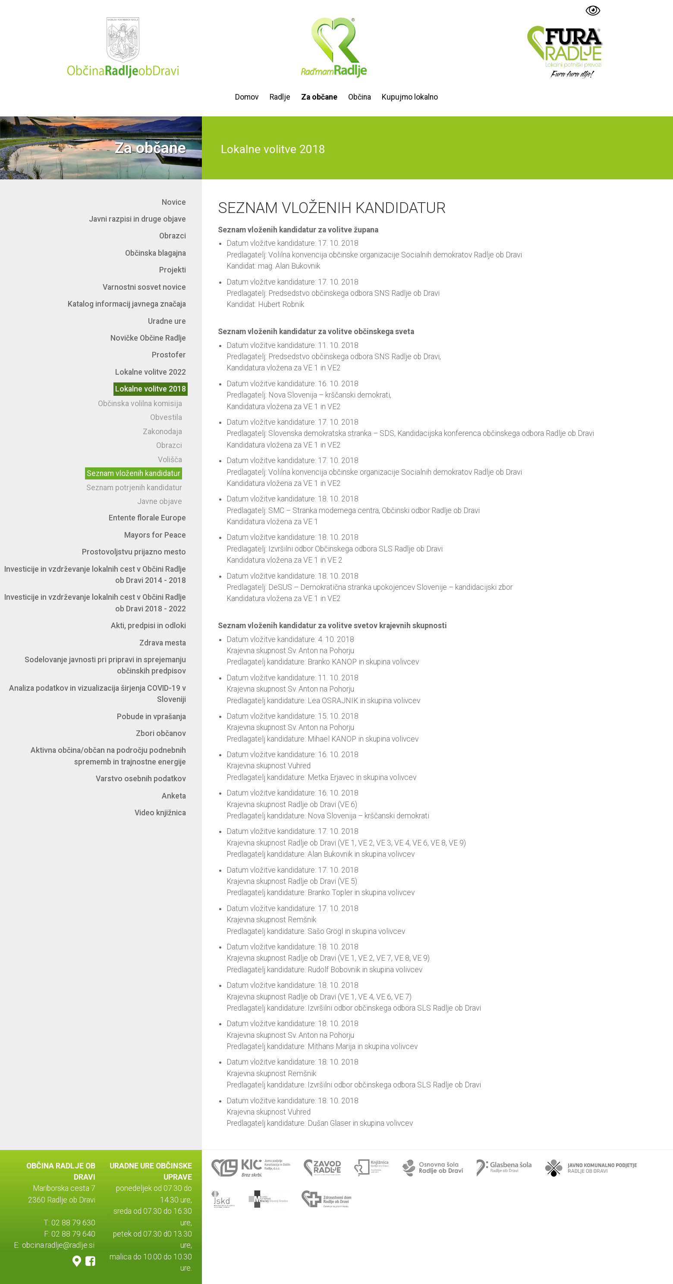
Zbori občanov (161, 733)
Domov (247, 97)
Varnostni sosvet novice (144, 287)
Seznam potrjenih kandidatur (134, 487)
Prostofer (169, 355)
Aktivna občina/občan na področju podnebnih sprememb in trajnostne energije (108, 756)
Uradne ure (167, 321)
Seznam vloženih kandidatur (133, 473)
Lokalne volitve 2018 (150, 389)
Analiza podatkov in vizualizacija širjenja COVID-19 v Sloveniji (97, 694)
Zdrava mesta (162, 643)
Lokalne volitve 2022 (150, 372)
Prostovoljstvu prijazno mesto (134, 552)
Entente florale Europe (147, 518)
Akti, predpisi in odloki (148, 625)
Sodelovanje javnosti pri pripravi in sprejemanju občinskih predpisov (105, 665)
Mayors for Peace (155, 535)
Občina (359, 97)
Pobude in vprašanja (151, 716)
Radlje (280, 97)
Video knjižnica (160, 812)
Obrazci (172, 236)
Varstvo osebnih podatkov (141, 778)
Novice (174, 202)
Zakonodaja (162, 431)
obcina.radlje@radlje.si (58, 1245)
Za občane (319, 97)
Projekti (172, 270)
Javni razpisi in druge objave (137, 219)
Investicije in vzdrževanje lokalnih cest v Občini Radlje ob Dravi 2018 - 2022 (95, 603)
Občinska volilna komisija (140, 403)
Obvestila (166, 417)
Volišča (170, 459)
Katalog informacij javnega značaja (127, 304)
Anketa (174, 796)
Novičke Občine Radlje (148, 338)
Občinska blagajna (155, 253)
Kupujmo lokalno (410, 97)
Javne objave (159, 501)
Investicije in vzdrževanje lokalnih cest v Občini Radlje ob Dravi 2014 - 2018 (95, 575)
